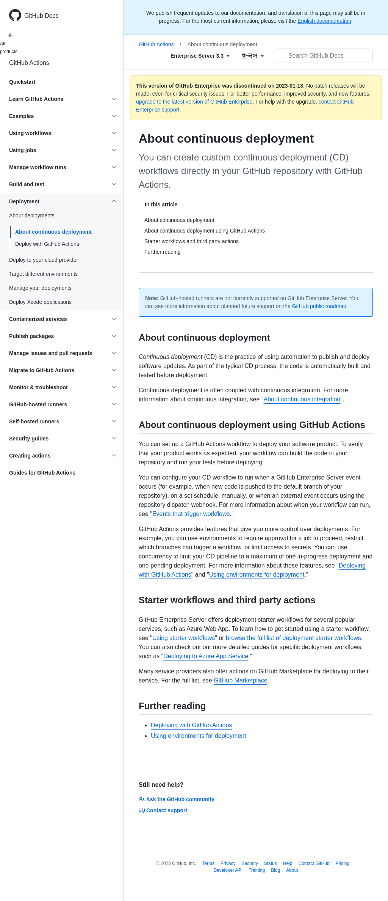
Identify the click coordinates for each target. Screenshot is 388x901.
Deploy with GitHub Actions (47, 244)
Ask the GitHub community (176, 799)
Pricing (343, 863)
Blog (275, 870)
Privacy (228, 863)
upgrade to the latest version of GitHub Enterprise (194, 102)
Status (270, 863)
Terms (208, 863)
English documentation (324, 21)
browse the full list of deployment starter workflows (293, 638)
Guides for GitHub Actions (42, 473)
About (292, 870)
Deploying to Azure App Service (205, 656)
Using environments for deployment (257, 574)
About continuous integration (301, 399)
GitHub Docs (41, 16)
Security (249, 863)
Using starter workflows (183, 638)
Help (288, 863)
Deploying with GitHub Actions (191, 725)
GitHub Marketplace (240, 680)
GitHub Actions (29, 63)
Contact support (163, 810)
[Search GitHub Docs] (324, 56)
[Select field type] (200, 56)
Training (257, 870)
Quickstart (22, 82)
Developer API (227, 870)
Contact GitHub (313, 863)
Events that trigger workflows (191, 514)
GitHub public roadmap (319, 306)
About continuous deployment (53, 232)
